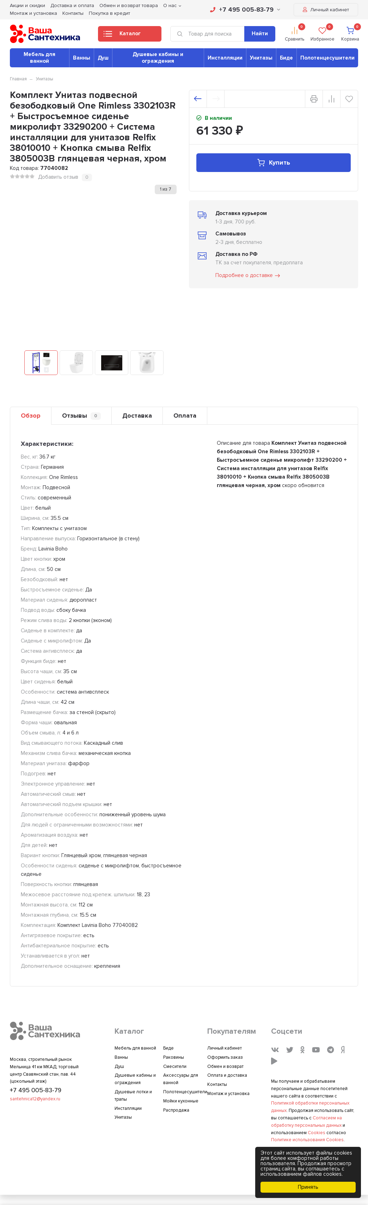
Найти (260, 33)
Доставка (137, 415)
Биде (286, 58)
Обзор (31, 415)
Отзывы (81, 416)
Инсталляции (225, 58)
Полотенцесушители (327, 58)
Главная (18, 79)
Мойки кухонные (180, 1101)
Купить (273, 162)
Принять (308, 1187)
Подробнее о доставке (248, 275)
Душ (103, 58)
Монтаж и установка (33, 13)
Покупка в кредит (109, 13)
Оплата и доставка (227, 1075)
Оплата (184, 415)
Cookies (316, 1133)
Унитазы (261, 58)
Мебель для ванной (39, 57)
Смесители (174, 1066)
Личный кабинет (326, 10)
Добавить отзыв (58, 177)
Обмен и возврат (225, 1066)
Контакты (73, 13)
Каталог (122, 35)
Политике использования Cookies (307, 1140)
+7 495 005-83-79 (245, 9)
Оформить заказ (225, 1057)
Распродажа (176, 1110)
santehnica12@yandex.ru (35, 1099)
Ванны (81, 58)
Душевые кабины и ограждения (158, 57)
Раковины (173, 1057)
